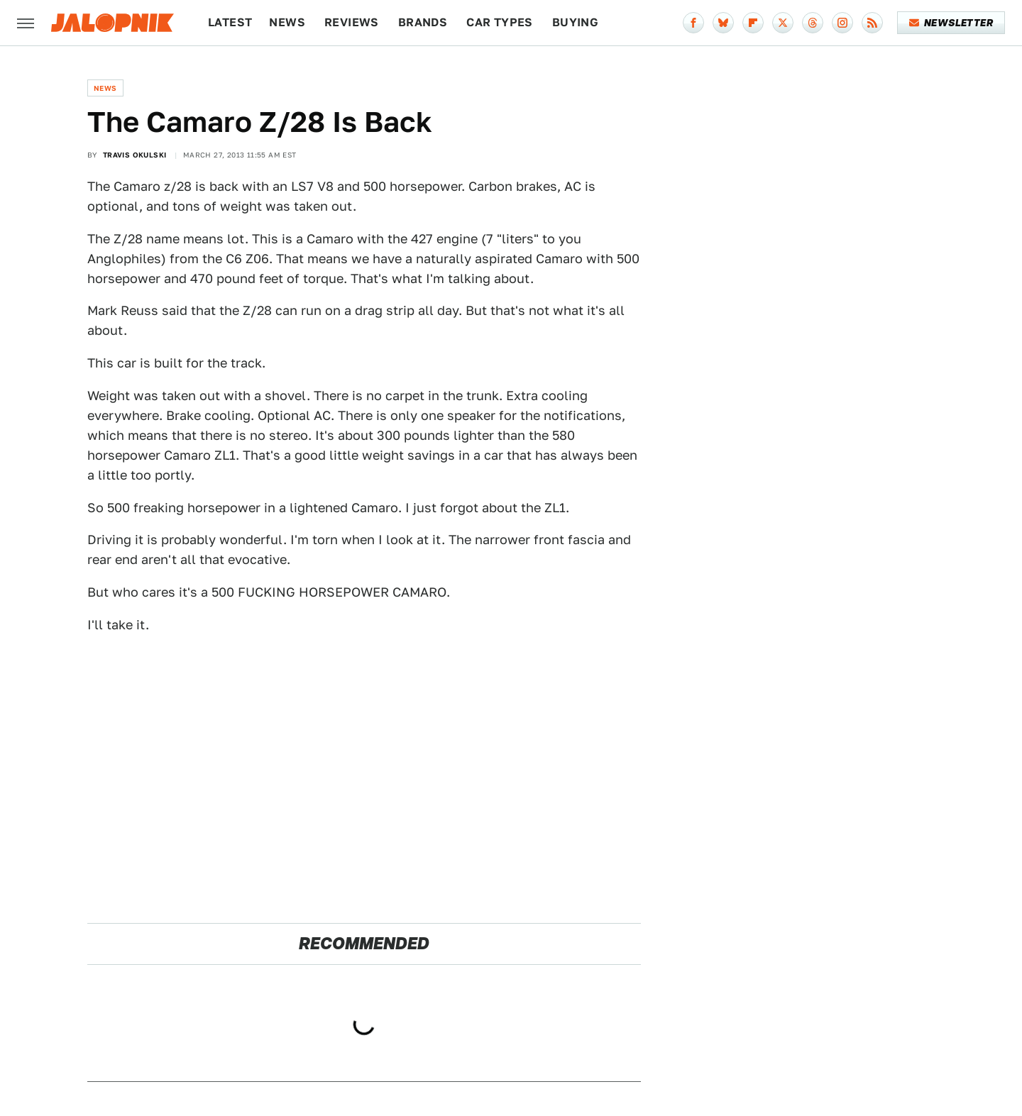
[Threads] (812, 22)
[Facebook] (693, 22)
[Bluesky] (723, 22)
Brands (422, 22)
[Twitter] (782, 22)
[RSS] (872, 22)
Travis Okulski (135, 154)
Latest (230, 22)
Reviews (351, 22)
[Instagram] (842, 22)
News (287, 22)
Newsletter (951, 23)
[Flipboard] (753, 22)
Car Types (499, 22)
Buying (575, 22)
